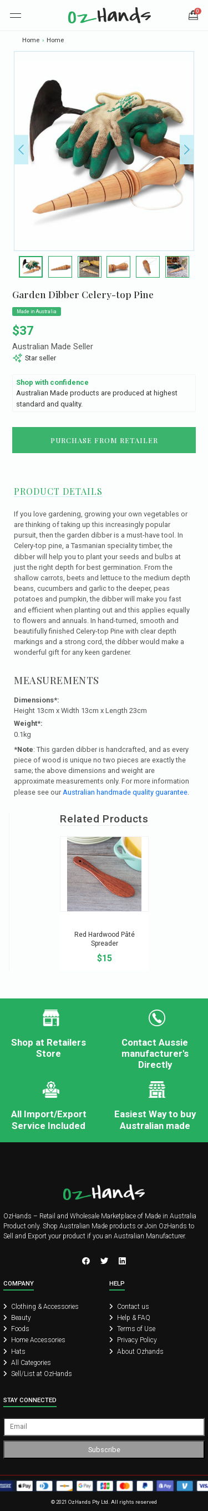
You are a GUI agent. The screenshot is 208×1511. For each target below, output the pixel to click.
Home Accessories (34, 1340)
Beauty (17, 1318)
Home (30, 40)
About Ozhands (136, 1352)
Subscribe (104, 1449)
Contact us (129, 1307)
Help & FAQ (129, 1318)
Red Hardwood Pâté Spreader (104, 939)
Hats (14, 1352)
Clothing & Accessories (41, 1307)
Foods (16, 1329)
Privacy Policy (133, 1340)
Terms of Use (132, 1329)
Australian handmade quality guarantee (125, 792)
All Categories (27, 1363)
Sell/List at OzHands (37, 1374)
